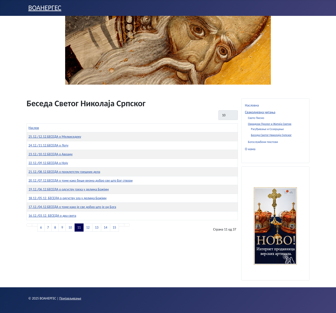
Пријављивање (70, 298)
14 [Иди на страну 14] (105, 227)
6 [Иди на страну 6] (41, 227)
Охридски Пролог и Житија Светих (269, 124)
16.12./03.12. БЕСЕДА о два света (52, 216)
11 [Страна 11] (79, 227)
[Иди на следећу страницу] (121, 224)
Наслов (33, 128)
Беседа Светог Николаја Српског (271, 135)
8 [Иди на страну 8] (55, 227)
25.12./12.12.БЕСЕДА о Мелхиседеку (54, 137)
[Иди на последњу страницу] (127, 224)
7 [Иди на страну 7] (48, 227)
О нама (250, 149)
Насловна (252, 105)
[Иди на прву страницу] (29, 224)
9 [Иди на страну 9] (62, 227)
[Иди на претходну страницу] (35, 224)
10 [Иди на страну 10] (70, 227)
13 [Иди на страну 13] (96, 227)
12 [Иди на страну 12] (88, 227)
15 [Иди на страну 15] (114, 227)
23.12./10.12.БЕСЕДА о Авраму (50, 154)
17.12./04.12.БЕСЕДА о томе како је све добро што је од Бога (72, 207)
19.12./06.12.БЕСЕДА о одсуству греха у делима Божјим (68, 189)
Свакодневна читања (260, 112)
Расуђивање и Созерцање (267, 129)
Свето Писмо (256, 118)
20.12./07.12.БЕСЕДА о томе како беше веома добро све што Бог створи (80, 180)
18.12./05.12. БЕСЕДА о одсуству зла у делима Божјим (67, 198)
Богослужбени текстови (263, 142)
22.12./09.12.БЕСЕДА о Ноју (48, 163)
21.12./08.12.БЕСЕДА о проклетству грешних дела (64, 172)
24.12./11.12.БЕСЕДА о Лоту (48, 145)
